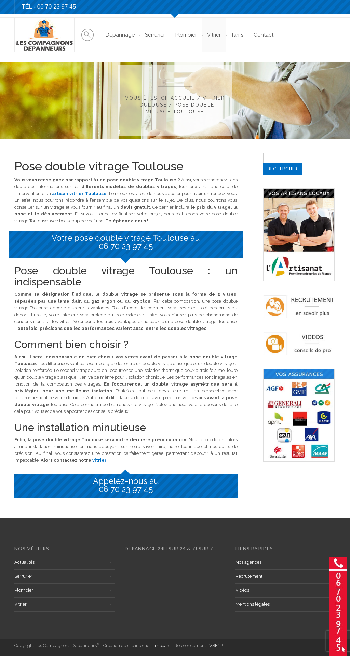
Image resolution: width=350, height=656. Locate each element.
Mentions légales (252, 604)
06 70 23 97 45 (126, 246)
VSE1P (216, 645)
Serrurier (155, 35)
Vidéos (242, 590)
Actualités (24, 562)
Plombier (186, 35)
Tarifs (237, 35)
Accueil (183, 98)
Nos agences (248, 562)
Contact (263, 35)
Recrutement (248, 576)
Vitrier (214, 35)
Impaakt (162, 645)
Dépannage (120, 35)
